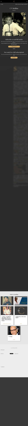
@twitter (2, 353)
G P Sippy (10, 336)
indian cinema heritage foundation (21, 4)
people (2, 4)
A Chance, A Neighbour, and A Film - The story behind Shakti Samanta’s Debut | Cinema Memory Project (6, 318)
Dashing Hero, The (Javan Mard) (21, 317)
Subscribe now (14, 46)
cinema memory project (7, 323)
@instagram (2, 349)
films (21, 323)
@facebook (16, 353)
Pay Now (14, 57)
